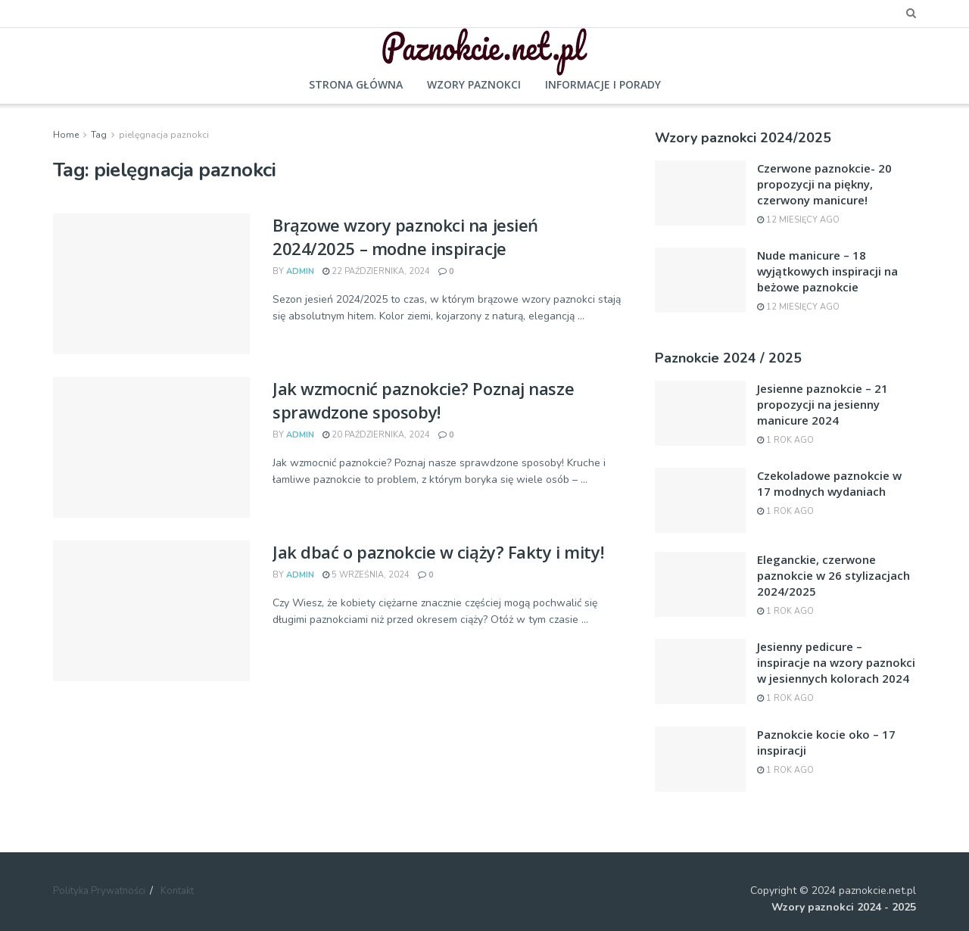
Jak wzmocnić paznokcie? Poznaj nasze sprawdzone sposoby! (423, 400)
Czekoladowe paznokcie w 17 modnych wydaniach (829, 483)
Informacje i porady (603, 84)
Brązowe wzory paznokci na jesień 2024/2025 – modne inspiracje (405, 236)
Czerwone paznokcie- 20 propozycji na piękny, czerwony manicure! (824, 183)
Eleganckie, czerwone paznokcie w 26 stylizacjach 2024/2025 (833, 575)
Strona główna (356, 84)
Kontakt (177, 891)
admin (300, 271)
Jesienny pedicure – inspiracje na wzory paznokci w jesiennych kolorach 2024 (836, 662)
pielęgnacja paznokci (164, 135)
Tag (99, 135)
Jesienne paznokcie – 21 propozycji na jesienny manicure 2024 (822, 404)
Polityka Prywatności (99, 891)
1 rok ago (785, 440)
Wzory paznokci (474, 84)
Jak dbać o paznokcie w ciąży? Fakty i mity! (438, 551)
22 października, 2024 (376, 271)
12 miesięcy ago (798, 220)
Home (66, 135)
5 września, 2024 (366, 575)
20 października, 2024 (376, 435)
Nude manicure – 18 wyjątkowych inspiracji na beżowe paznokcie (827, 271)
